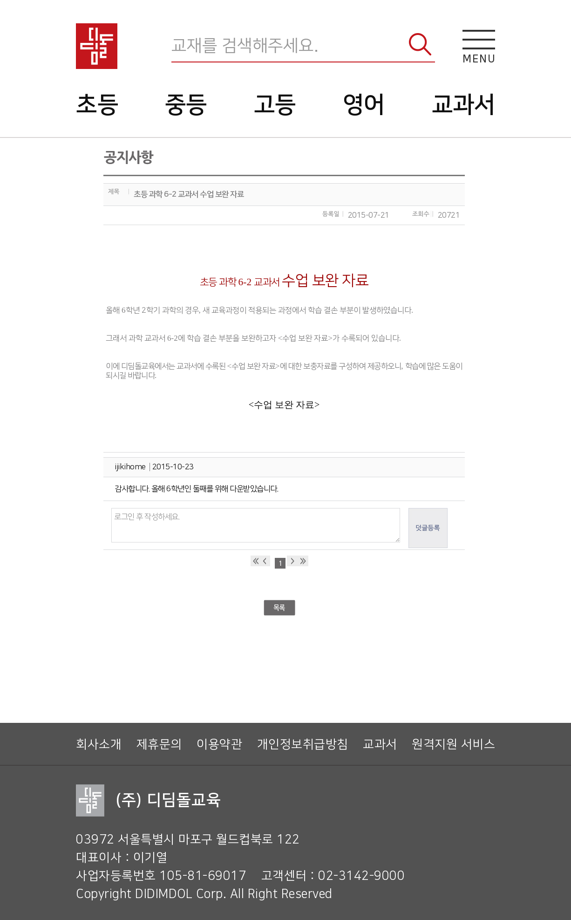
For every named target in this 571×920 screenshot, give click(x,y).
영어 (364, 105)
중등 (186, 105)
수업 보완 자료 (281, 404)
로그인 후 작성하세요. (255, 525)
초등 (97, 105)
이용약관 (219, 744)
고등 (275, 105)
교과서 (464, 105)
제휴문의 (159, 744)
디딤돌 (96, 46)
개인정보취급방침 (302, 744)
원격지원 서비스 (453, 744)
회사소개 (99, 744)
